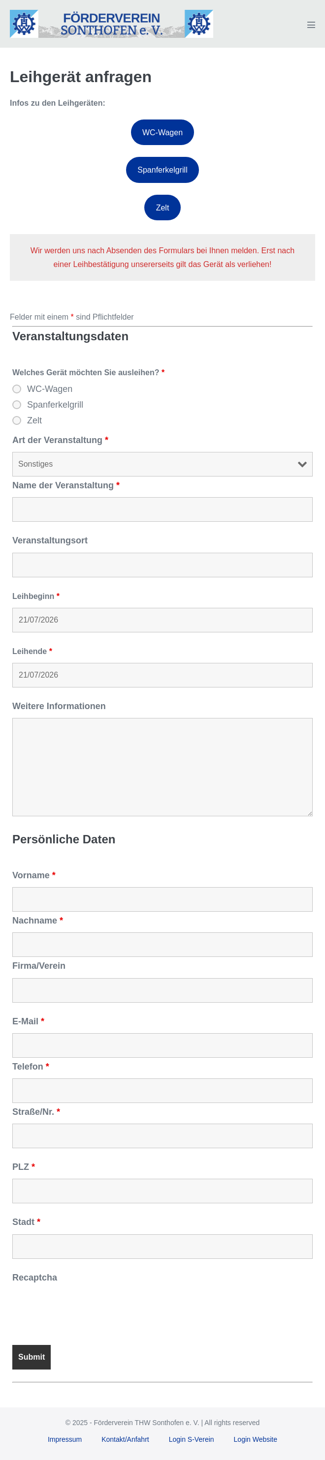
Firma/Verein (38, 966)
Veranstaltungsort (50, 540)
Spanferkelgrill (162, 170)
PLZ (23, 1167)
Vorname (34, 875)
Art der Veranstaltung (60, 440)
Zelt (162, 208)
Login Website (255, 1439)
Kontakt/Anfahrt (125, 1439)
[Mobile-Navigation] (311, 25)
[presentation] (87, 1308)
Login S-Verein (191, 1439)
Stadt (26, 1222)
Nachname (37, 920)
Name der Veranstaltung (66, 485)
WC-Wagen (162, 132)
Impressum (65, 1439)
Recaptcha (34, 1277)
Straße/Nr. (36, 1112)
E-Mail (28, 1021)
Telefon (30, 1067)
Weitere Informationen (59, 706)
